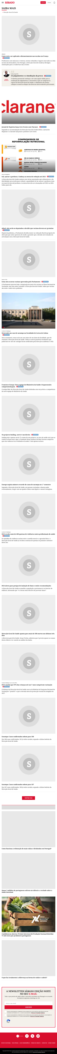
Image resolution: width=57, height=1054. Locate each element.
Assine (43, 2)
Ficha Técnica (15, 1043)
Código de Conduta (35, 1043)
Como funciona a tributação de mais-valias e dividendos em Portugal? (26, 849)
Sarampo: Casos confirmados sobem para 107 (18, 784)
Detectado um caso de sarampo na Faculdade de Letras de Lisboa (25, 333)
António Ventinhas (6, 80)
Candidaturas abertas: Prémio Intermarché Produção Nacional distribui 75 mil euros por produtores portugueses (27, 935)
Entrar (49, 2)
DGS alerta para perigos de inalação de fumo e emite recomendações (26, 586)
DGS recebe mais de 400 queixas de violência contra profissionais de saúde (28, 534)
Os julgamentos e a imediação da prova (27, 76)
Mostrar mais (28, 798)
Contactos (44, 1043)
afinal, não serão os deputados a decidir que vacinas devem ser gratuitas (27, 228)
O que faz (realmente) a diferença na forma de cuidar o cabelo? (24, 978)
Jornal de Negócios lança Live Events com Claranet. (20, 127)
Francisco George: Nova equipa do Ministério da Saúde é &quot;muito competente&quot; (26, 386)
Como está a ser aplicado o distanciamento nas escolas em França (25, 56)
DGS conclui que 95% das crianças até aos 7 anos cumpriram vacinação (27, 685)
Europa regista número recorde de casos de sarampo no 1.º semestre (26, 485)
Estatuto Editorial (6, 1043)
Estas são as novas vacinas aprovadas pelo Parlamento (21, 282)
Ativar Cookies (51, 1043)
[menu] (3, 2)
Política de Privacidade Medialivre (38, 1012)
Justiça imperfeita (14, 74)
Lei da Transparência (25, 1043)
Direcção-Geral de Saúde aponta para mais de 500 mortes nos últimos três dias (28, 634)
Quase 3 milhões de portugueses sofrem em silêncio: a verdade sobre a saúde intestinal (27, 891)
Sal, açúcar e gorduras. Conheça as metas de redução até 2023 (24, 177)
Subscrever (28, 1007)
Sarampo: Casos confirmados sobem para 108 (18, 737)
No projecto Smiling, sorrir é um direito (16, 435)
